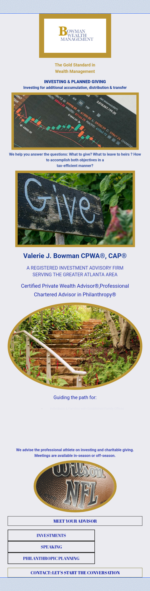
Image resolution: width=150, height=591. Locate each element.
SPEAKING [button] (51, 547)
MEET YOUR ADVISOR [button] (75, 521)
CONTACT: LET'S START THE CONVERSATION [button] (75, 572)
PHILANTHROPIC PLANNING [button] (51, 558)
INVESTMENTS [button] (51, 535)
